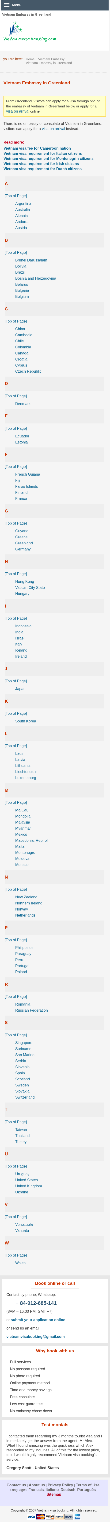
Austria (21, 228)
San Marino (24, 1055)
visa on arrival (17, 111)
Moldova (22, 859)
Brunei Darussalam (31, 260)
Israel (19, 638)
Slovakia (22, 1091)
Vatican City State (30, 588)
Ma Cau (21, 810)
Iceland (21, 650)
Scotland (22, 1079)
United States (26, 1180)
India (19, 632)
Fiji (17, 480)
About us (37, 1485)
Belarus (21, 284)
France (21, 499)
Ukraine (21, 1192)
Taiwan (21, 1130)
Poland (21, 972)
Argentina (23, 204)
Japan (20, 689)
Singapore (23, 1043)
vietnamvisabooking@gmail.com (35, 1337)
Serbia (20, 1061)
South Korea (25, 721)
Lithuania (22, 766)
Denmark (22, 404)
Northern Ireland (28, 903)
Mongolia (22, 816)
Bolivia (20, 266)
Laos (19, 754)
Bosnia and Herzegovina (35, 278)
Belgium (22, 297)
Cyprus (21, 365)
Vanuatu (22, 1231)
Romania (22, 1004)
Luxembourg (25, 778)
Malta (19, 847)
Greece (21, 537)
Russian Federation (31, 1010)
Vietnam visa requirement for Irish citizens (41, 164)
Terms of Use (87, 1485)
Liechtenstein (26, 772)
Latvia (20, 760)
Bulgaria (22, 290)
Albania (21, 216)
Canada (21, 353)
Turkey (21, 1142)
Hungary (22, 594)
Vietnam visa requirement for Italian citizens (43, 153)
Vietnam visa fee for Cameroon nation (37, 148)
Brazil (20, 272)
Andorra (22, 222)
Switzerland (25, 1097)
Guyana (21, 531)
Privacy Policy (61, 1485)
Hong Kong (24, 582)
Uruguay (22, 1174)
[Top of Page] (16, 196)
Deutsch (68, 1490)
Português (86, 1490)
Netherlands (25, 915)
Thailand (22, 1136)
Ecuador (22, 436)
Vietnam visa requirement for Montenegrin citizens (49, 159)
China (20, 329)
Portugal (22, 966)
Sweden (22, 1085)
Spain (20, 1073)
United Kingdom (28, 1186)
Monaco (22, 865)
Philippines (24, 948)
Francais (36, 1490)
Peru (19, 960)
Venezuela (24, 1225)
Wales (20, 1263)
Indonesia (23, 626)
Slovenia (22, 1067)
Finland (21, 493)
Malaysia (22, 822)
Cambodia (23, 335)
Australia (22, 210)
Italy (18, 644)
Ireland (21, 656)
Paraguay (23, 954)
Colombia (23, 347)
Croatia (21, 359)
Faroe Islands (26, 486)
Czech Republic (28, 371)
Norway (21, 909)
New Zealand (26, 897)
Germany (23, 549)
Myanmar (23, 828)
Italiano (52, 1490)
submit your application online (38, 1320)
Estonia (21, 442)
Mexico (21, 834)
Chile (19, 341)
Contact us (16, 1485)
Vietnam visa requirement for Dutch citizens (43, 169)
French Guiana (27, 474)
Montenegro (25, 853)
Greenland (24, 543)
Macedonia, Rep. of (31, 840)
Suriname (23, 1049)
